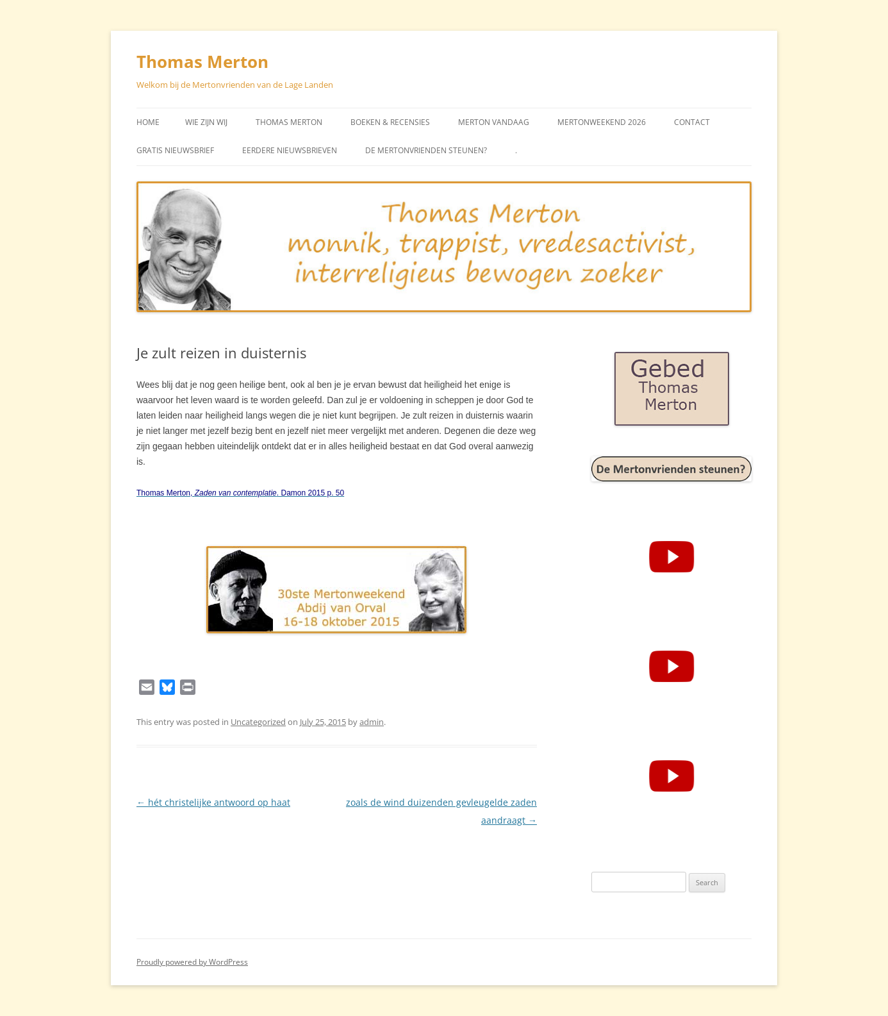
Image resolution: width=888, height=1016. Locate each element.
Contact (692, 122)
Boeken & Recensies (390, 122)
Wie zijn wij (206, 122)
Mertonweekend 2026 (601, 122)
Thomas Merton (202, 61)
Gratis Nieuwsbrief (175, 150)
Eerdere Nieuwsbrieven (289, 150)
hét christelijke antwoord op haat (213, 802)
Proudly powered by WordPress (192, 961)
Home (148, 122)
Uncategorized (258, 722)
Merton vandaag (493, 122)
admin (371, 722)
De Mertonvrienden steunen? (426, 150)
